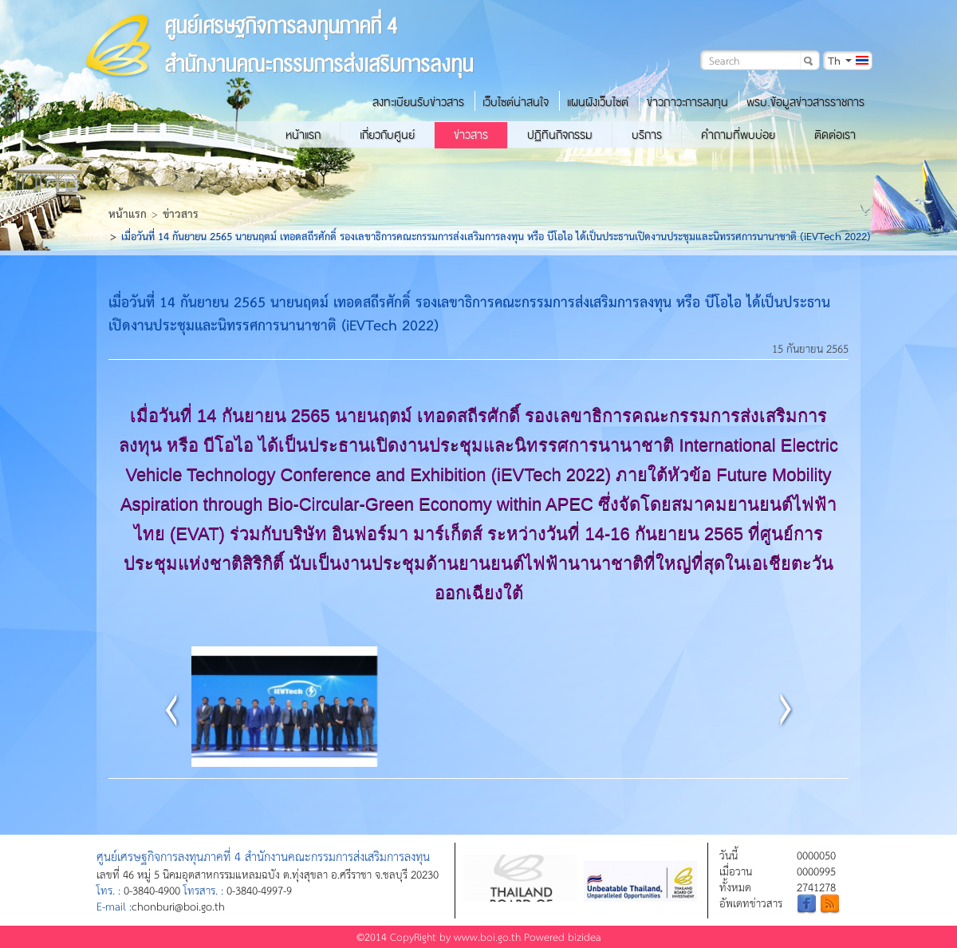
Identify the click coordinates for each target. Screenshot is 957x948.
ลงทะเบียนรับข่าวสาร (418, 102)
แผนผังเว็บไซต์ (597, 102)
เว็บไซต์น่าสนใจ (515, 102)
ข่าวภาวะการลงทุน (687, 102)
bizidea (584, 936)
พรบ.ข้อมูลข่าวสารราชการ (805, 102)
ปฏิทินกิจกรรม (560, 135)
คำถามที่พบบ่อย (738, 135)
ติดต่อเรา (835, 135)
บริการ (647, 135)
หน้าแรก (303, 135)
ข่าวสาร (471, 135)
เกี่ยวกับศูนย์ (387, 135)
